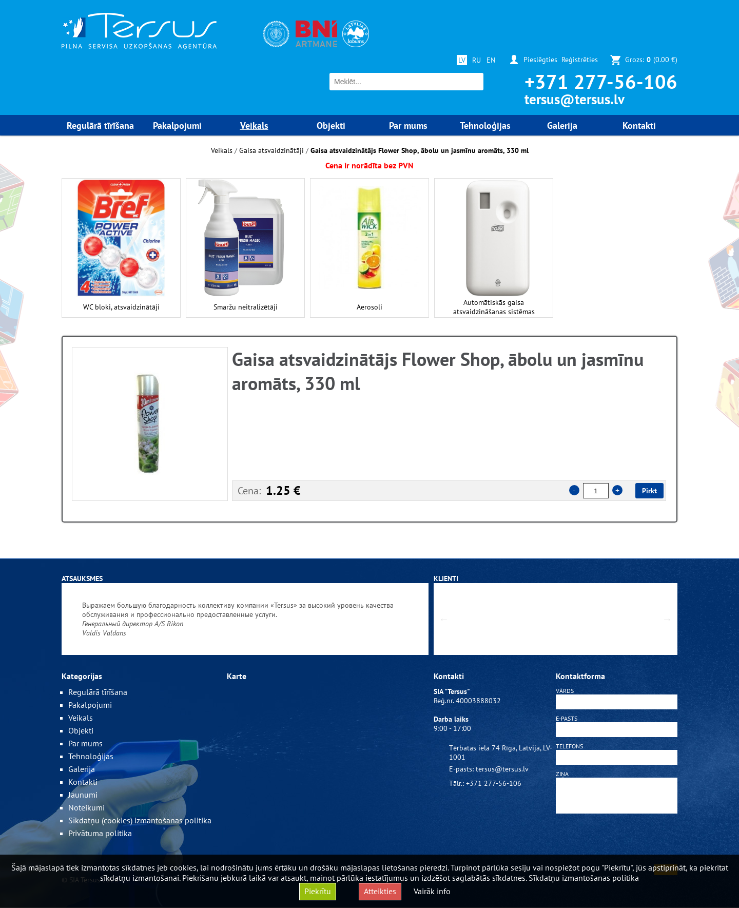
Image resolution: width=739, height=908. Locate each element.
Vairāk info (432, 891)
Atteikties (380, 891)
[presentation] (617, 841)
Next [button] (667, 619)
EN (491, 60)
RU (476, 60)
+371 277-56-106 (600, 81)
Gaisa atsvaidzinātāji (271, 150)
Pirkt (649, 490)
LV (461, 60)
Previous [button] (444, 619)
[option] (150, 424)
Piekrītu (317, 891)
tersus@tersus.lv (574, 99)
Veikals (221, 150)
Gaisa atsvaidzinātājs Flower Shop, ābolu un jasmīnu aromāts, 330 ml (419, 150)
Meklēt (474, 81)
